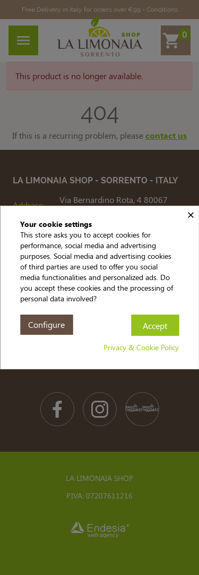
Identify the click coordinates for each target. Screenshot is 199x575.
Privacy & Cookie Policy (141, 347)
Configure (46, 324)
